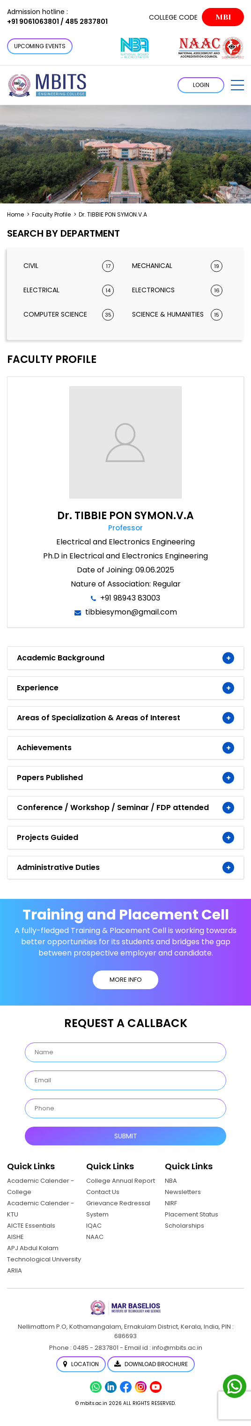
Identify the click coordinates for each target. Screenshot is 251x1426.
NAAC (94, 1236)
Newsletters (183, 1191)
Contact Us (102, 1191)
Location (81, 1364)
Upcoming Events (40, 46)
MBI (223, 17)
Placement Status (191, 1214)
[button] (237, 85)
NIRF (171, 1203)
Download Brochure (151, 1364)
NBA (171, 1180)
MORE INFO (126, 979)
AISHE (15, 1236)
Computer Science (68, 314)
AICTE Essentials (31, 1225)
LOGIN (201, 85)
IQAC (94, 1225)
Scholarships (184, 1225)
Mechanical (177, 266)
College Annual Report (120, 1180)
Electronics (177, 290)
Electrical (68, 290)
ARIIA (14, 1270)
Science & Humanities (177, 314)
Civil (68, 266)
